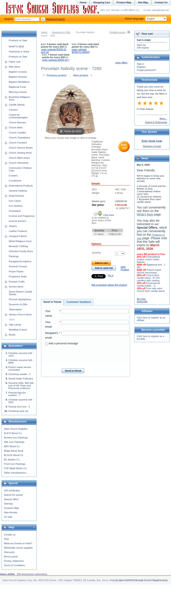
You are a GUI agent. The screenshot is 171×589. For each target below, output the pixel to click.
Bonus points (11, 556)
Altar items (14, 66)
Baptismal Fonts (17, 87)
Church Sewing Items (20, 152)
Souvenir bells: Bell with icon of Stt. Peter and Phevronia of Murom (21, 386)
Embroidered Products (21, 185)
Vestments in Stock (19, 51)
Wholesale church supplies (18, 547)
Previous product (54, 75)
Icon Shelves (16, 206)
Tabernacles (15, 309)
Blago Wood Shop (13, 450)
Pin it (110, 275)
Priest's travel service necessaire (19, 368)
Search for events (13, 495)
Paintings (14, 256)
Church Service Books (21, 147)
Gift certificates (12, 490)
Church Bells (15, 127)
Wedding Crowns (18, 329)
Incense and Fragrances (22, 216)
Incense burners (17, 221)
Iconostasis (15, 211)
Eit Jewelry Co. (12, 459)
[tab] (52, 302)
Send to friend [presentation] (52, 301)
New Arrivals (10, 512)
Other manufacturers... (16, 472)
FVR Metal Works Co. (15, 468)
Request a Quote (152, 146)
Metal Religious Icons (20, 241)
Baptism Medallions (19, 82)
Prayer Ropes (16, 271)
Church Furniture (18, 142)
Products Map (11, 508)
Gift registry (143, 47)
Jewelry (13, 226)
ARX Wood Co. (12, 446)
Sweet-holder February (20, 378)
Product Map (124, 2)
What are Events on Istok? (18, 543)
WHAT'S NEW (16, 46)
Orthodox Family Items (21, 251)
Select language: (146, 18)
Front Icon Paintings (14, 464)
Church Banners (17, 122)
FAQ (6, 539)
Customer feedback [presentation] (78, 301)
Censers (13, 109)
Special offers (11, 499)
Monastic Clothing (18, 246)
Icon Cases (15, 200)
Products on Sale (18, 40)
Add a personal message (61, 343)
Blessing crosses (18, 92)
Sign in (140, 64)
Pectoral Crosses (18, 266)
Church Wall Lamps (19, 157)
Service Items (16, 286)
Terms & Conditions (14, 565)
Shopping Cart (101, 2)
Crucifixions (15, 180)
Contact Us (161, 2)
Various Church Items (20, 314)
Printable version (117, 32)
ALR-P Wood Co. (13, 433)
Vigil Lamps (15, 324)
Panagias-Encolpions (20, 261)
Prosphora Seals (18, 276)
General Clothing (18, 190)
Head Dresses (16, 195)
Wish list (141, 45)
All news (141, 299)
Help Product (125, 268)
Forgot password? (146, 70)
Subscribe (142, 301)
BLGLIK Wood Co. (14, 455)
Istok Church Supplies (15, 428)
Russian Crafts (17, 281)
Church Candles (17, 132)
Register (141, 67)
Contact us (10, 534)
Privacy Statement (13, 561)
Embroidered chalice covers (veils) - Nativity (149, 259)
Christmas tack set (18, 411)
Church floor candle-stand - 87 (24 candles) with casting (148, 278)
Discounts (9, 552)
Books (12, 334)
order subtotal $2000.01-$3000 (80, 50)
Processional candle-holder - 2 (148, 284)
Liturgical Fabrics (18, 236)
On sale (8, 516)
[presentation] (86, 355)
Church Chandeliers (19, 137)
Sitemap (8, 503)
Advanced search (55, 19)
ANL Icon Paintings (14, 442)
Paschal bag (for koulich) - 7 (17, 394)
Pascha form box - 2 (19, 406)
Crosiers (13, 175)
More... (163, 118)
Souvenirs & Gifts (61, 32)
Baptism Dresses (18, 76)
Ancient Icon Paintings (16, 437)
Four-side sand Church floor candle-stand (150, 289)
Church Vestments (18, 163)
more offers (121, 62)
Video (12, 319)
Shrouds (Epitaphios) (20, 299)
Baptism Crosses (18, 71)
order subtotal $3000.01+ (55, 60)
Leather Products (18, 231)
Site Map (143, 2)
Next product (83, 75)
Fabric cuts (15, 61)
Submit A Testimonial (156, 122)
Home (44, 32)
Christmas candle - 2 (19, 374)
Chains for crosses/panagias (18, 116)
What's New (145, 214)
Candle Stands (17, 104)
